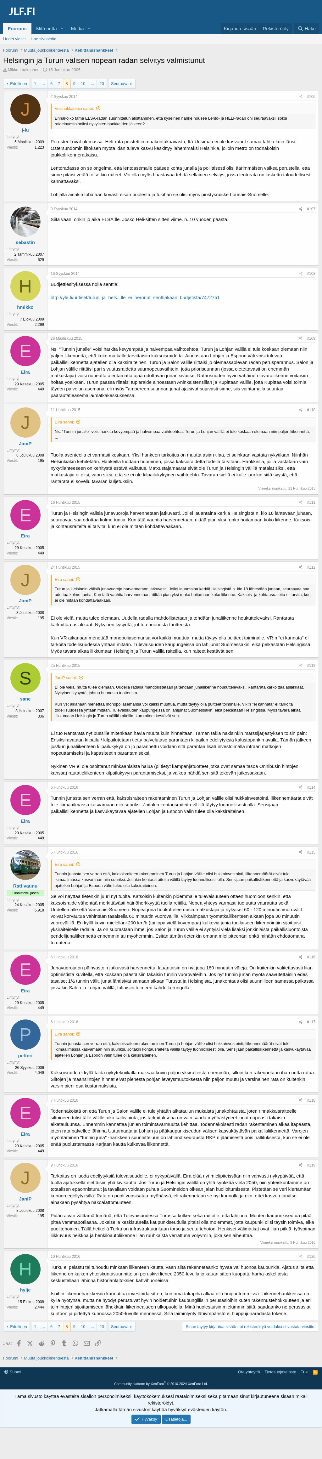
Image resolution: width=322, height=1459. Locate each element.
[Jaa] (301, 96)
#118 (311, 1100)
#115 (311, 852)
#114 (311, 787)
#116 (311, 957)
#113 (311, 665)
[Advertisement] (161, 1382)
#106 (311, 96)
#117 (311, 1022)
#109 (311, 338)
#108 (311, 273)
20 (101, 83)
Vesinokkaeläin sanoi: (74, 108)
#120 (311, 1256)
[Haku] (306, 28)
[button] (62, 28)
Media (77, 28)
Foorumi (17, 28)
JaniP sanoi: (66, 677)
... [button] (43, 83)
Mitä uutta (46, 28)
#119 (311, 1165)
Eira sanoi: (64, 422)
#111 (311, 502)
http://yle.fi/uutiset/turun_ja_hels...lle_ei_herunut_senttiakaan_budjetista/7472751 (135, 297)
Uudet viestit (14, 39)
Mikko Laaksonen (24, 69)
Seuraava (120, 83)
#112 (311, 567)
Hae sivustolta (44, 39)
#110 (311, 410)
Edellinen (18, 83)
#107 (311, 209)
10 (83, 83)
